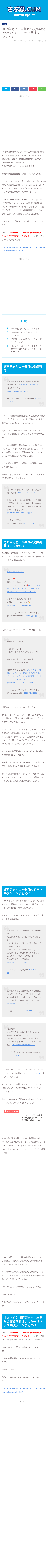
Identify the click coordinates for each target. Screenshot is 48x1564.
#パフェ (32, 592)
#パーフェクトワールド (19, 592)
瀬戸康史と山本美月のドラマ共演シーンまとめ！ (26, 340)
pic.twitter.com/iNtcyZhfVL (18, 1003)
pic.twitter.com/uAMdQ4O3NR (20, 683)
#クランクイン (32, 670)
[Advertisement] (24, 122)
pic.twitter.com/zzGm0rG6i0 (23, 1045)
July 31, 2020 (28, 523)
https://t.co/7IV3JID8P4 (26, 493)
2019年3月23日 (30, 693)
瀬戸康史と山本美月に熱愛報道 (25, 328)
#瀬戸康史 (34, 385)
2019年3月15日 (30, 616)
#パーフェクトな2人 (15, 572)
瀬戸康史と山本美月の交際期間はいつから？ (26, 333)
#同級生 (36, 673)
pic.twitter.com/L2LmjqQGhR (19, 605)
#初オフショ (33, 585)
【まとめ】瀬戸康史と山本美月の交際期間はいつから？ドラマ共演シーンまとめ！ (26, 349)
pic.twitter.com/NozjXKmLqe (19, 962)
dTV (38, 1073)
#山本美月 (25, 385)
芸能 (4, 24)
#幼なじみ (28, 673)
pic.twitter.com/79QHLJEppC (19, 513)
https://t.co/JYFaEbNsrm (17, 391)
